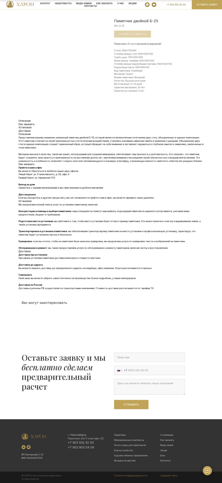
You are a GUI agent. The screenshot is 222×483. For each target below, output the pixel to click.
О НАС (120, 3)
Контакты (90, 6)
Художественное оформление (131, 455)
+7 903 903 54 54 (81, 447)
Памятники (120, 434)
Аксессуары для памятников (130, 445)
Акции (163, 450)
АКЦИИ (133, 3)
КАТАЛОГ (45, 3)
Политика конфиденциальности (130, 475)
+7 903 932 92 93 (81, 442)
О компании (166, 434)
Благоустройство (123, 450)
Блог (162, 455)
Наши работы (63, 3)
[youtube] (154, 4)
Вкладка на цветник (125, 460)
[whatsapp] (147, 4)
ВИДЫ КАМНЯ (84, 3)
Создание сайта (168, 475)
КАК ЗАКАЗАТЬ (104, 3)
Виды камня (166, 445)
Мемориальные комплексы (129, 440)
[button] (207, 4)
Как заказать (167, 440)
